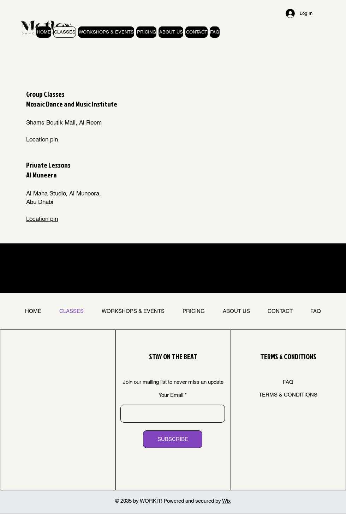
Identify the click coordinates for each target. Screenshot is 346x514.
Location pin (42, 139)
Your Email (171, 395)
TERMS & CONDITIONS (288, 395)
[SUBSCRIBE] (172, 439)
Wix (226, 501)
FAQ (288, 382)
